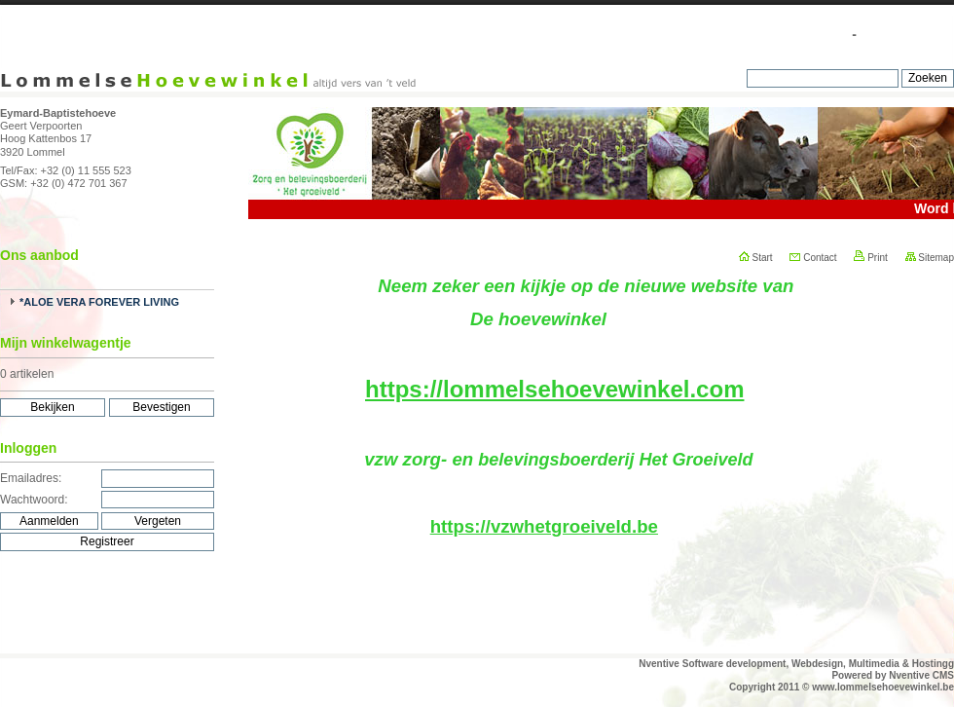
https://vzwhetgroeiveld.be (544, 526)
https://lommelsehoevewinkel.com (554, 389)
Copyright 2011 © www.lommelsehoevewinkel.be (841, 687)
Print (870, 257)
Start (756, 257)
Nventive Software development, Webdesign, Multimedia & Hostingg (796, 663)
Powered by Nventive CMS (892, 675)
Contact (812, 257)
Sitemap (929, 257)
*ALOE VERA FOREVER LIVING (99, 302)
